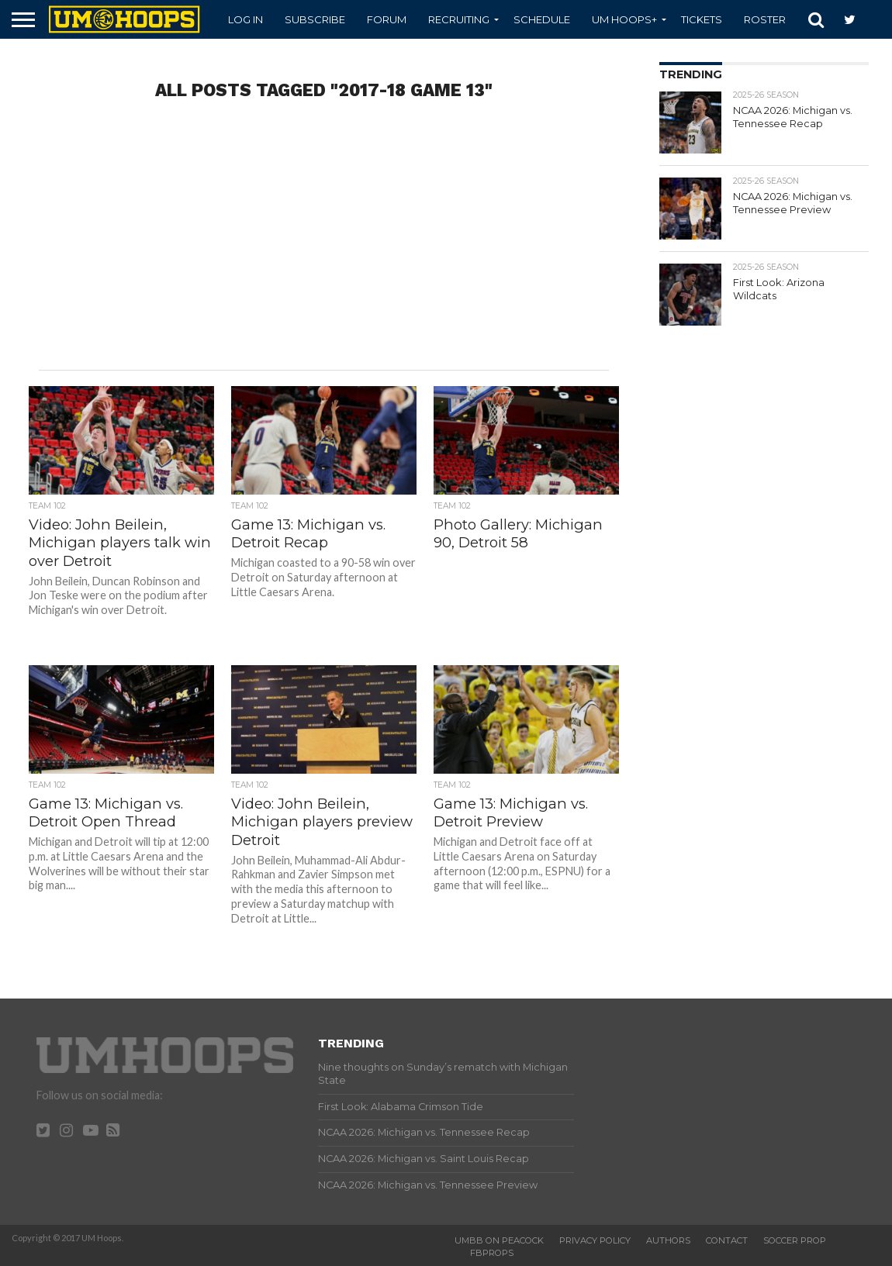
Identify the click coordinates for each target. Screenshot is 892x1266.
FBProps (491, 1252)
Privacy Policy (595, 1240)
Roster (765, 19)
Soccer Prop (794, 1240)
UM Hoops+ (624, 19)
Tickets (701, 19)
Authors (668, 1240)
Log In (245, 19)
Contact (727, 1240)
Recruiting (458, 19)
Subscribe (315, 19)
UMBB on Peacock (499, 1240)
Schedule (541, 19)
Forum (386, 19)
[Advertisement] (323, 245)
